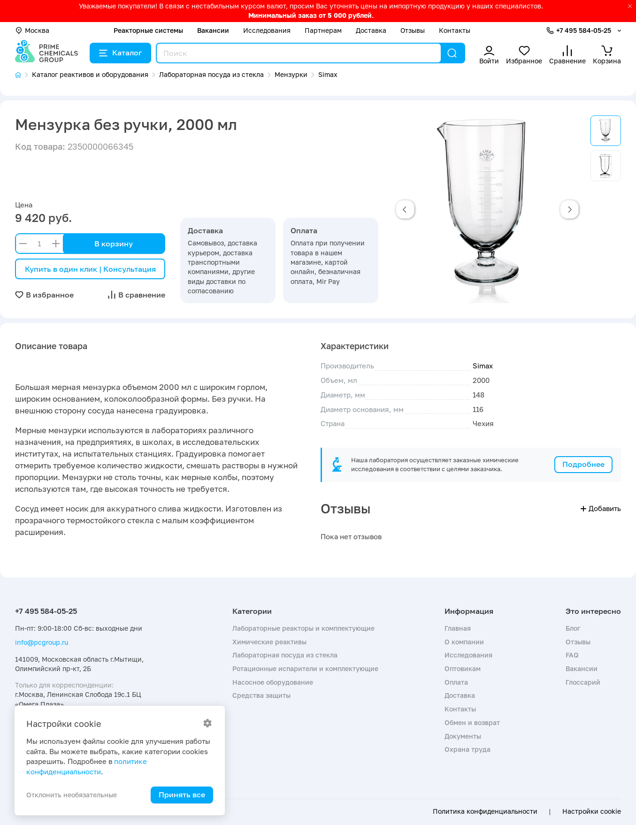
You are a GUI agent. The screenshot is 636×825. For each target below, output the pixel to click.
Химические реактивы (269, 642)
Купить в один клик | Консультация (90, 269)
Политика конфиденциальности (485, 811)
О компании (464, 642)
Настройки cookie (591, 811)
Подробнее (583, 464)
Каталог (120, 52)
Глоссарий (583, 682)
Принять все (182, 794)
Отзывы (412, 30)
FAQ (572, 655)
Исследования (267, 30)
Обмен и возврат (472, 722)
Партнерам (323, 30)
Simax (483, 365)
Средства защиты (261, 695)
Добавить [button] (601, 508)
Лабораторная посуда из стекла (284, 655)
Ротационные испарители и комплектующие (305, 668)
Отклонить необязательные (71, 795)
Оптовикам (462, 668)
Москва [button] (32, 30)
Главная (457, 628)
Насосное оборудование (272, 682)
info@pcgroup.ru (41, 642)
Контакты (454, 30)
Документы (462, 736)
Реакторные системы (148, 30)
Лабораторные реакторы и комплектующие (303, 628)
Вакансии (213, 30)
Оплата (456, 682)
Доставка (371, 30)
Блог (573, 628)
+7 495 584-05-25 (583, 30)
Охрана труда (467, 749)
